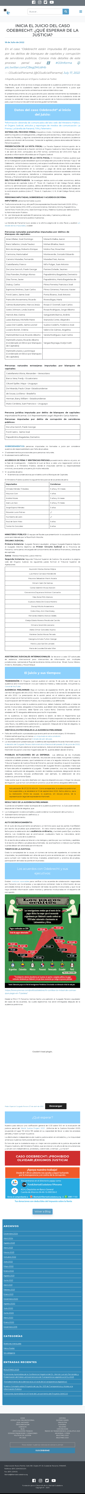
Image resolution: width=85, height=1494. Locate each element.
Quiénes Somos (62, 1420)
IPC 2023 (22, 1437)
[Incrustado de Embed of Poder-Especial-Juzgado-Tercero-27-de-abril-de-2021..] (42, 1052)
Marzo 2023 (9, 1252)
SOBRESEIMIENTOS (14, 446)
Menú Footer (9, 1348)
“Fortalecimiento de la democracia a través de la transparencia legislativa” (35, 1381)
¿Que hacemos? (22, 1422)
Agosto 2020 (9, 1303)
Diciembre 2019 (10, 1327)
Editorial (62, 1424)
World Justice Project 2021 (33, 1128)
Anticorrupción (22, 1424)
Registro (62, 1427)
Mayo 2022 (8, 1266)
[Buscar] (45, 11)
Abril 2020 (8, 1317)
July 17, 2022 (71, 72)
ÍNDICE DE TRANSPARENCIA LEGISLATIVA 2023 (62, 1431)
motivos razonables (20, 881)
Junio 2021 (8, 1280)
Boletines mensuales (12, 1343)
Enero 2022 (9, 1271)
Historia (62, 1418)
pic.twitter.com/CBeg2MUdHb (25, 67)
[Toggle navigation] (81, 12)
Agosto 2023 (9, 1243)
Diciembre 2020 (11, 1299)
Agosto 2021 (9, 1275)
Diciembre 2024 (11, 1233)
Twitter (45, 3)
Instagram (37, 3)
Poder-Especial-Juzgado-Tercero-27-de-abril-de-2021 (24, 1106)
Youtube (49, 3)
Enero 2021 (8, 1294)
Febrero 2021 (9, 1289)
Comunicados (62, 1429)
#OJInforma (63, 63)
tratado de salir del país (42, 739)
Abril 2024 (8, 1238)
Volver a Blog (43, 1211)
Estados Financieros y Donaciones (22, 1433)
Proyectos (62, 1422)
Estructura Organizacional (23, 1420)
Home (22, 1418)
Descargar (55, 1106)
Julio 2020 (8, 1308)
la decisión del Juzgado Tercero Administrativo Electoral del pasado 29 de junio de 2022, (42, 744)
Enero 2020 (9, 1322)
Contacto (23, 1427)
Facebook (33, 3)
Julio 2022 (8, 1261)
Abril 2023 (8, 1247)
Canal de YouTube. (13, 686)
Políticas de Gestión (22, 1435)
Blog (23, 1429)
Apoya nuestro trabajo (23, 1431)
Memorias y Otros (62, 1433)
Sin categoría (9, 1353)
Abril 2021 (8, 1285)
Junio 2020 (9, 1313)
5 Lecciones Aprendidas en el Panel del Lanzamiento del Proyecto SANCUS (36, 1393)
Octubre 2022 (10, 1257)
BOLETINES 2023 (11, 1369)
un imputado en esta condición (47, 736)
